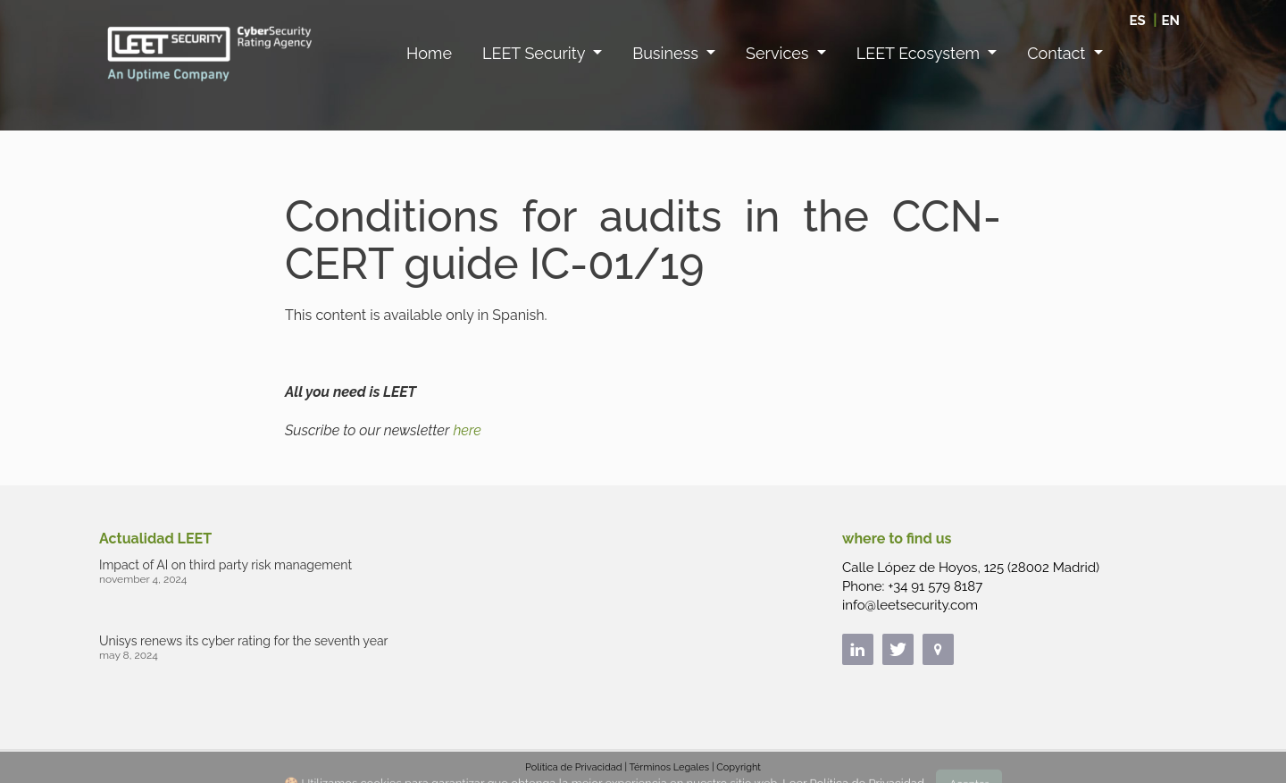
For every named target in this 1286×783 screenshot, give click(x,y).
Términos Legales (669, 767)
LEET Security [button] (535, 53)
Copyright (738, 767)
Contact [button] (1058, 53)
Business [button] (667, 53)
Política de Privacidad (573, 767)
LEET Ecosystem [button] (920, 53)
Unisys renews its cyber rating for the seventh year (243, 641)
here (466, 430)
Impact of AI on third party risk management (225, 565)
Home (429, 53)
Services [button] (779, 53)
